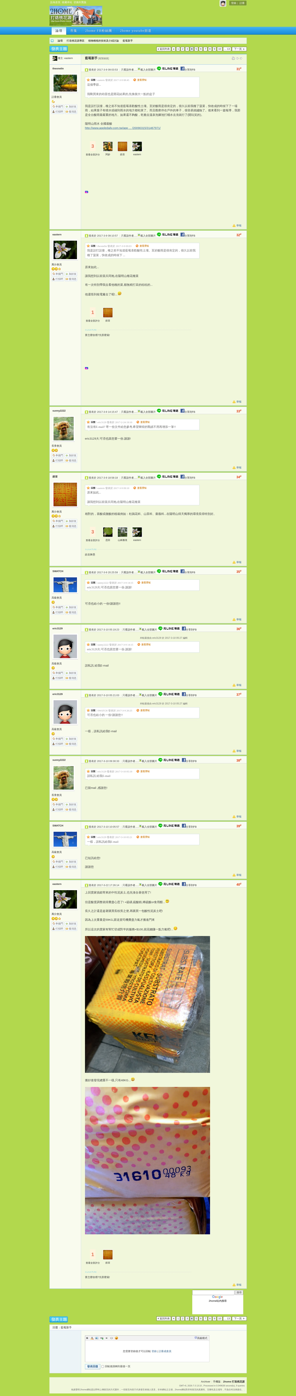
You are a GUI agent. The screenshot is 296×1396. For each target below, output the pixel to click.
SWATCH (58, 571)
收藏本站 (67, 2)
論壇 (59, 30)
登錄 (233, 3)
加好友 (72, 106)
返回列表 (165, 48)
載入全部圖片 (148, 69)
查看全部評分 (93, 154)
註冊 (242, 3)
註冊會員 (57, 96)
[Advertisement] (174, 17)
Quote (107, 1338)
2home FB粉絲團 (98, 30)
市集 (73, 30)
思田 (108, 540)
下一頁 (238, 48)
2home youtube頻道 (136, 30)
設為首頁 (55, 2)
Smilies (116, 1338)
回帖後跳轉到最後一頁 (115, 1366)
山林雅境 (122, 540)
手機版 (217, 1381)
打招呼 (59, 111)
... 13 (227, 48)
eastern (68, 58)
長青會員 (57, 445)
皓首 (122, 154)
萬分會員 (57, 264)
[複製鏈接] (103, 58)
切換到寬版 (80, 2)
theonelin (58, 68)
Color (92, 1338)
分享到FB (187, 69)
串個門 (59, 106)
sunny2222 (59, 410)
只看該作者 (127, 69)
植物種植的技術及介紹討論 (103, 40)
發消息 (72, 111)
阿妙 (108, 154)
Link (102, 1338)
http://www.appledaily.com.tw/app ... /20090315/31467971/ (123, 128)
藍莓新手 (128, 40)
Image (97, 1338)
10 (219, 48)
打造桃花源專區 (75, 40)
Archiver (205, 1381)
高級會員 (57, 597)
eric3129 (58, 628)
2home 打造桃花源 (52, 41)
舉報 (238, 225)
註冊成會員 (165, 1351)
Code (112, 1338)
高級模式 (202, 1338)
